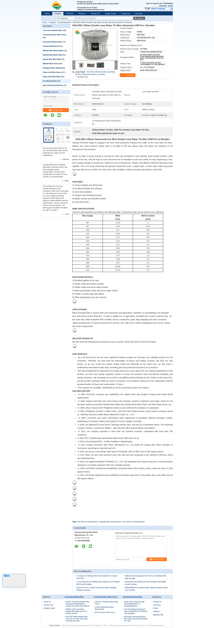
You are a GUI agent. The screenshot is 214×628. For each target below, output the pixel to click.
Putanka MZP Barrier (51, 46)
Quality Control (110, 14)
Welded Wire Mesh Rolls (52, 55)
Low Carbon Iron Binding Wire (133, 522)
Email (170, 6)
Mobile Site (158, 615)
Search (140, 18)
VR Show (69, 14)
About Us (81, 14)
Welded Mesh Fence (51, 64)
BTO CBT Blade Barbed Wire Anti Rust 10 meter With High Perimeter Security (77, 619)
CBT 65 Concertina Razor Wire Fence (106, 603)
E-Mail (155, 608)
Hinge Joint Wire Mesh (52, 77)
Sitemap (156, 611)
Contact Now (56, 110)
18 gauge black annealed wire (110, 522)
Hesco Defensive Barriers (53, 85)
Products (58, 14)
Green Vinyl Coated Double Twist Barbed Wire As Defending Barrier (134, 604)
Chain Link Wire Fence (52, 72)
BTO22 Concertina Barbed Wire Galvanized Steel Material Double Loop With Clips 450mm (77, 604)
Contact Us (125, 14)
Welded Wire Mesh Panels (53, 51)
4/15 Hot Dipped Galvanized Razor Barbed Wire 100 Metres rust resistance (135, 611)
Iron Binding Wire (64, 22)
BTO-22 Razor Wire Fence (105, 612)
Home (47, 14)
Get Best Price (82, 77)
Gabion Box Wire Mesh (52, 59)
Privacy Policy (54, 625)
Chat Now (163, 6)
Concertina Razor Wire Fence (54, 35)
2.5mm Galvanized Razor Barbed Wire (104, 608)
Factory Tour (95, 14)
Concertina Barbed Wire (52, 30)
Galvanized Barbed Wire (52, 42)
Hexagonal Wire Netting (52, 68)
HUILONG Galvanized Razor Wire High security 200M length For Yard (135, 619)
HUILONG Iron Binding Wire (87, 522)
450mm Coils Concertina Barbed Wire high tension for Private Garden (76, 611)
